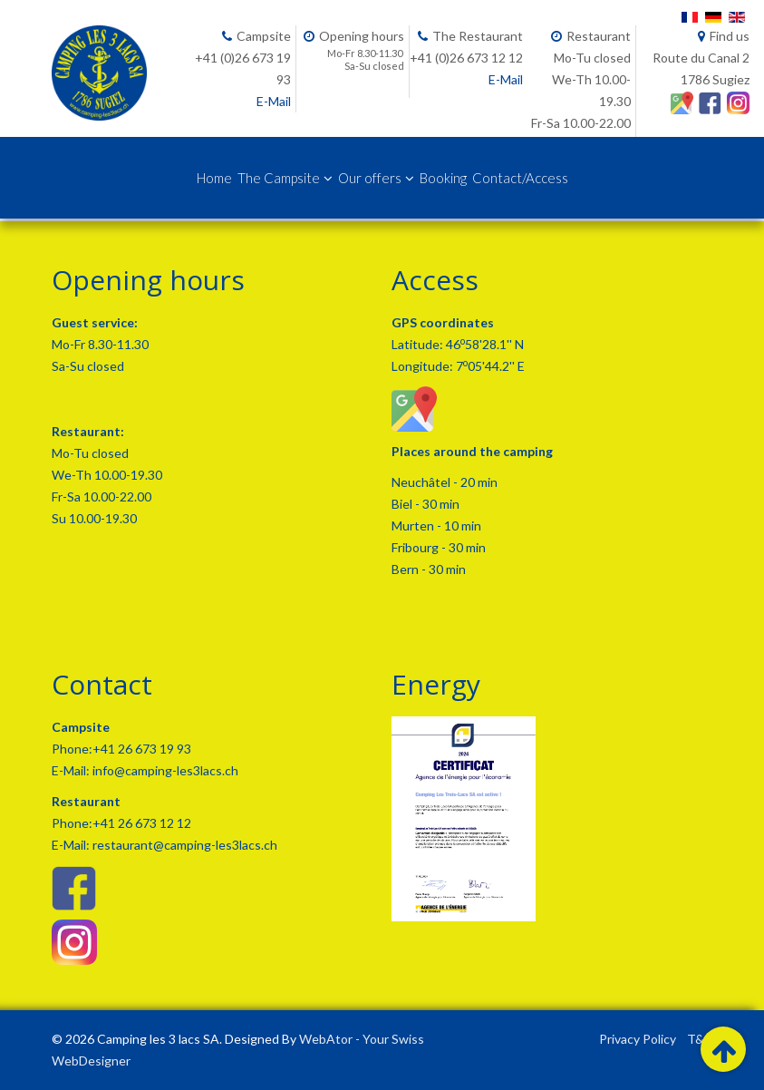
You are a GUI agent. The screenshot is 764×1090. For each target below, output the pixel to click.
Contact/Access (520, 178)
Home (214, 178)
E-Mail (273, 101)
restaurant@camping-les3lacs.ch (183, 844)
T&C (700, 1038)
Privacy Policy (637, 1038)
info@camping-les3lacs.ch (164, 770)
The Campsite (278, 178)
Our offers (369, 178)
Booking (443, 178)
